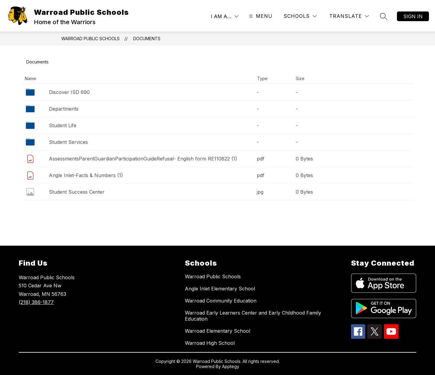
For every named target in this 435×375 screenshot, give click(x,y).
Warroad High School (210, 343)
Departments (64, 109)
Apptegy (230, 366)
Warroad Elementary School (217, 331)
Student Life (62, 125)
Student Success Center (77, 192)
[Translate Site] (349, 16)
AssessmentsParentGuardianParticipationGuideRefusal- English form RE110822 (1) (143, 159)
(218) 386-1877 (36, 302)
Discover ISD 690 (69, 92)
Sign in (413, 16)
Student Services (68, 142)
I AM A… (221, 16)
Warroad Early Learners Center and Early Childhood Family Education (253, 316)
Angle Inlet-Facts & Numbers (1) (86, 175)
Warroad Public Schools (90, 38)
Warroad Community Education (220, 301)
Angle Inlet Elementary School (220, 289)
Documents (146, 38)
